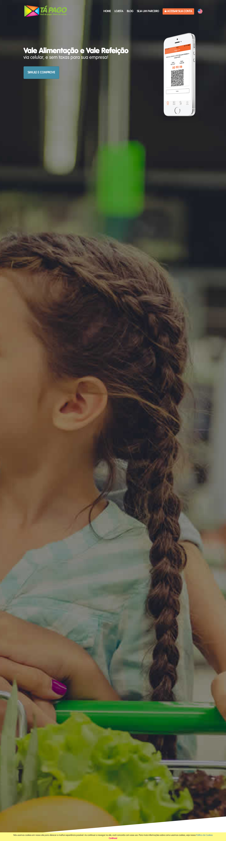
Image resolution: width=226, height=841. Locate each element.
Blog (130, 11)
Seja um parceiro (148, 11)
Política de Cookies (204, 835)
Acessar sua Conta (178, 11)
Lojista (118, 11)
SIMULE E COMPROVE (41, 72)
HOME (107, 11)
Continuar (113, 838)
